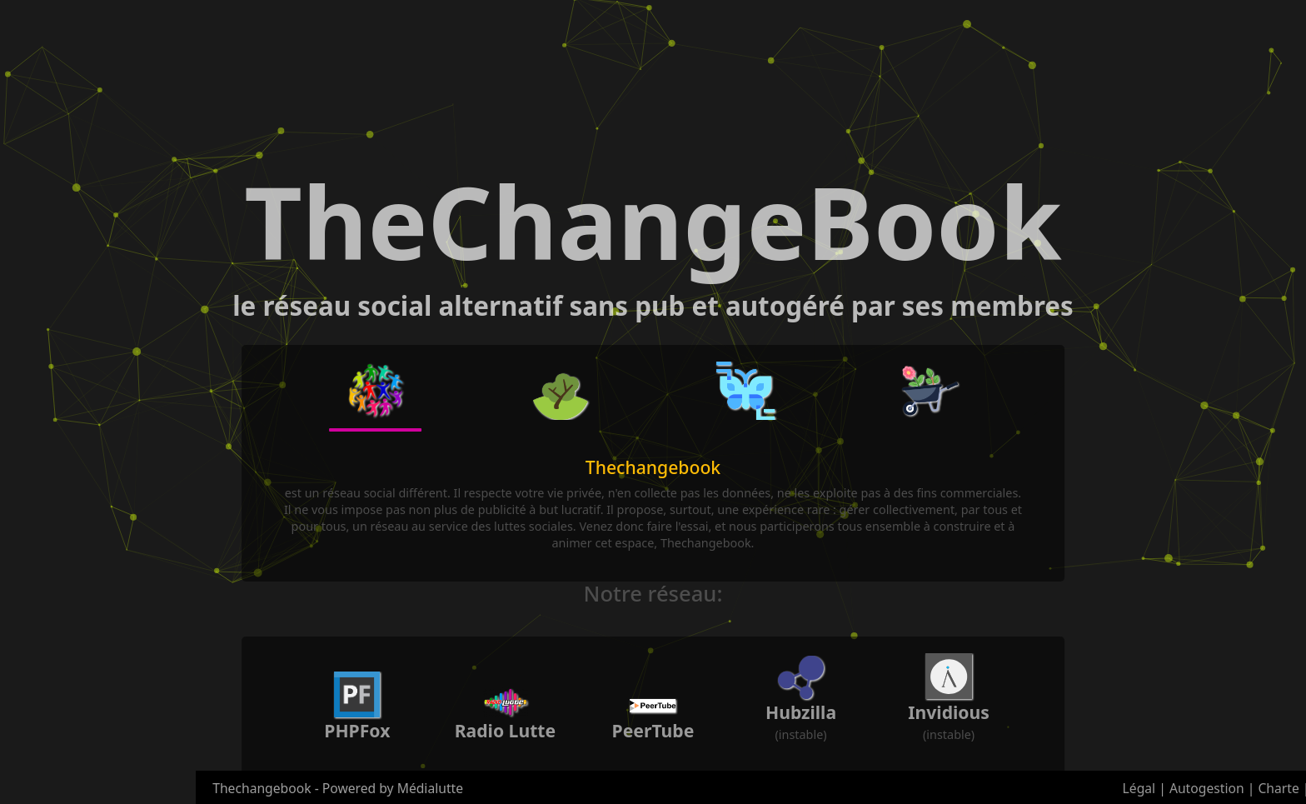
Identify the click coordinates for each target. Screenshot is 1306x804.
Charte (1278, 788)
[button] (376, 391)
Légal (1139, 788)
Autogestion (1206, 788)
